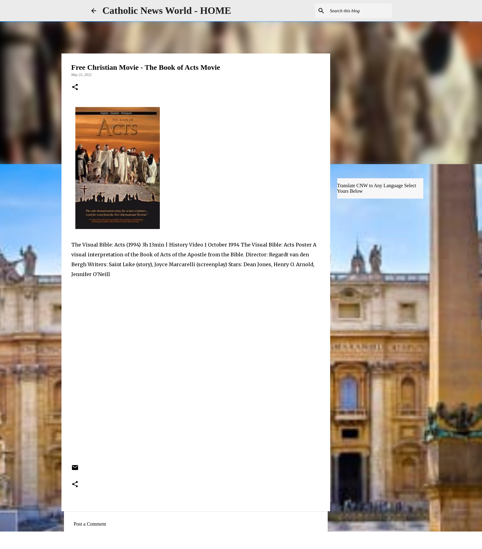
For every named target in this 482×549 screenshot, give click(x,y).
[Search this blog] (359, 10)
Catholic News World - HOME (166, 10)
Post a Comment (90, 524)
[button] (75, 87)
